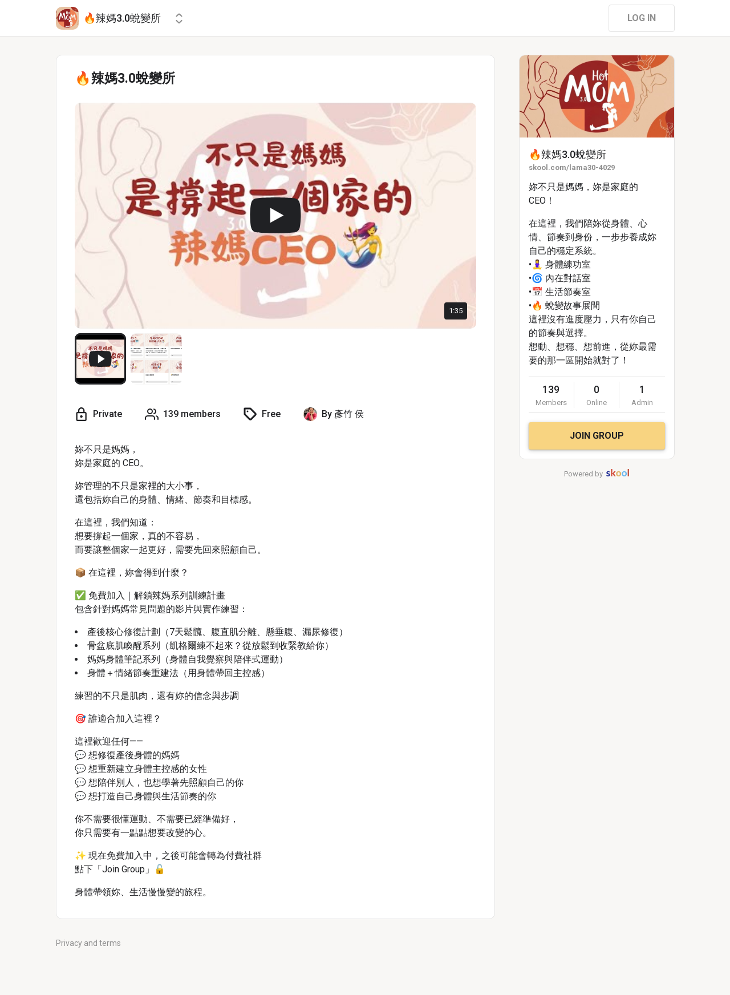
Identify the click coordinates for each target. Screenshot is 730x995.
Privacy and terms (88, 943)
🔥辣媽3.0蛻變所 (567, 154)
